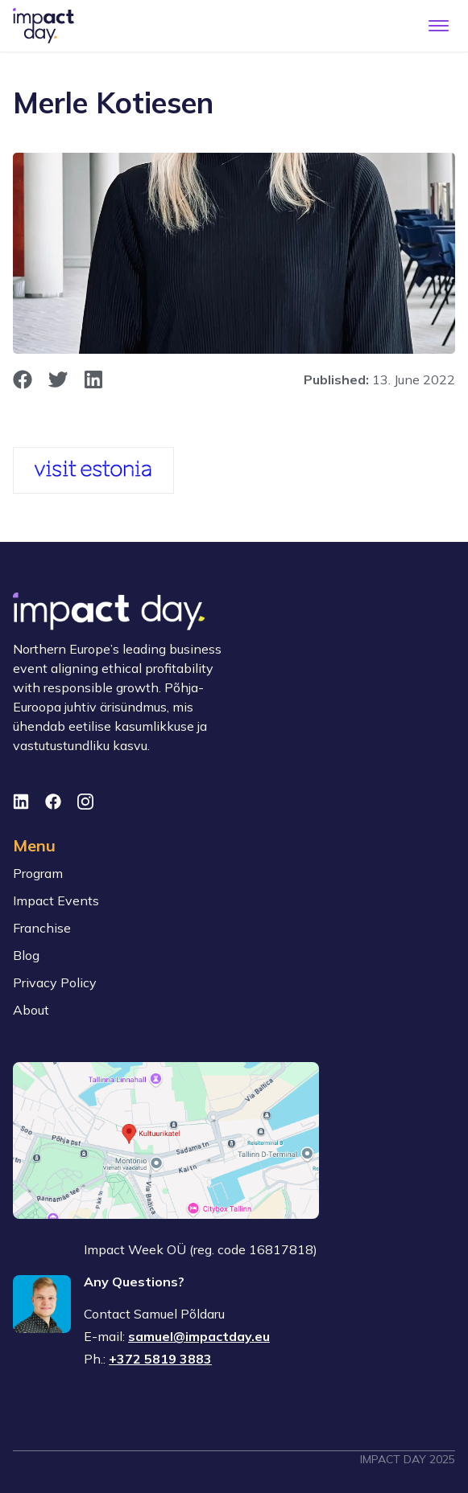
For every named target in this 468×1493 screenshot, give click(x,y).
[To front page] (43, 25)
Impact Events (56, 900)
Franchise (42, 928)
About (31, 1010)
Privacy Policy (55, 982)
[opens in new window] (22, 379)
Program (38, 873)
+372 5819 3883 (160, 1359)
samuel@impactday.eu (199, 1336)
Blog (26, 955)
